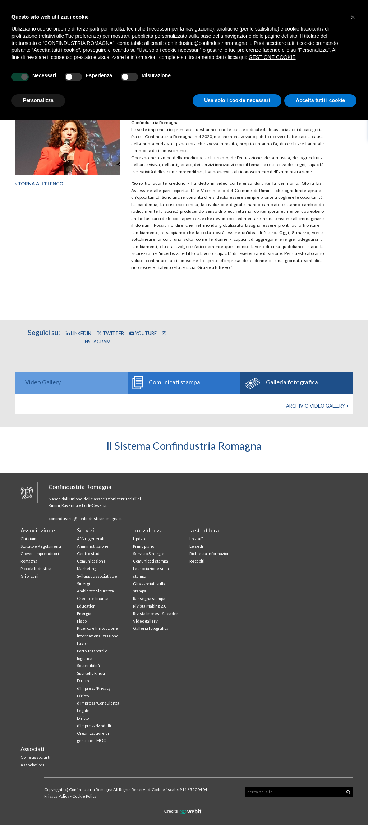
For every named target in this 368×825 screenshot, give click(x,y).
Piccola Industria (35, 568)
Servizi (85, 530)
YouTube (143, 333)
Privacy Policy (56, 796)
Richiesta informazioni (210, 553)
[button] (353, 17)
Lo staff (196, 538)
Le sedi (196, 546)
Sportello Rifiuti (91, 673)
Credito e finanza (93, 598)
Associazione (37, 530)
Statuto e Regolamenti (40, 546)
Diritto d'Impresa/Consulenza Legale (98, 703)
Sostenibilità (88, 665)
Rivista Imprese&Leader (155, 613)
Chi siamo (29, 538)
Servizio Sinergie (148, 553)
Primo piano (143, 546)
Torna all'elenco (39, 184)
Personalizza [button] (38, 100)
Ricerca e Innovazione (97, 628)
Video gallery (145, 621)
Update (140, 538)
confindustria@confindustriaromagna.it (85, 518)
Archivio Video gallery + (317, 406)
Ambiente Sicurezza (95, 590)
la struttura (204, 530)
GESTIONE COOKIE (272, 57)
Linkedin (78, 333)
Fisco (82, 621)
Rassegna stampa (149, 598)
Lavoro (83, 643)
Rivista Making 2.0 (149, 606)
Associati (32, 748)
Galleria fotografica (151, 628)
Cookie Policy (84, 796)
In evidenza (148, 530)
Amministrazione (93, 546)
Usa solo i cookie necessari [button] (237, 100)
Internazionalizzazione (98, 635)
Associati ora (32, 764)
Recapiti (196, 561)
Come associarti (35, 757)
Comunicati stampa (150, 561)
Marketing (86, 568)
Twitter (110, 333)
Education (86, 606)
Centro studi (89, 553)
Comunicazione (91, 561)
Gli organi (29, 576)
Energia (84, 613)
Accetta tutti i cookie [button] (320, 100)
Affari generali (90, 538)
